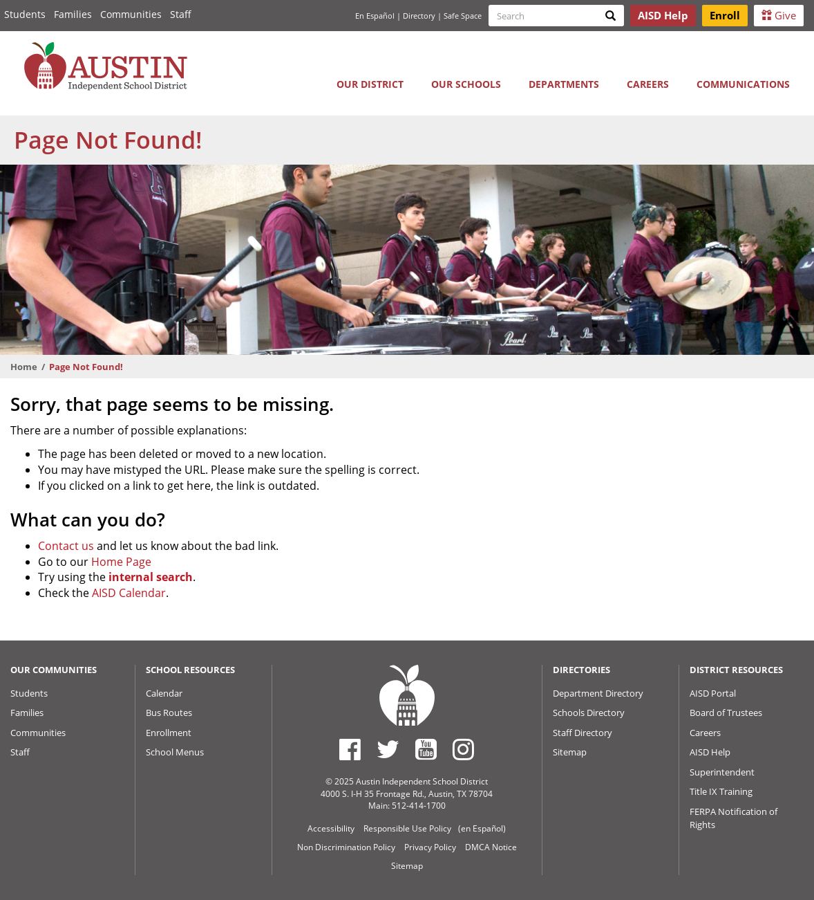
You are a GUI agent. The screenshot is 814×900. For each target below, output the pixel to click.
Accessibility (330, 828)
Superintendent (722, 772)
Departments (564, 84)
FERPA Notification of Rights (733, 818)
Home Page (121, 561)
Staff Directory (582, 732)
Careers (648, 84)
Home (23, 366)
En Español (375, 15)
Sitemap (570, 752)
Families (73, 14)
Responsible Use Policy (407, 828)
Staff (180, 14)
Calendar (164, 693)
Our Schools (466, 84)
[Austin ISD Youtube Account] (426, 749)
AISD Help (710, 752)
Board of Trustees (726, 712)
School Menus (175, 752)
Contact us (66, 545)
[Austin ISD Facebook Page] (350, 749)
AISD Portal (713, 693)
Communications (743, 84)
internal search (150, 577)
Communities (131, 14)
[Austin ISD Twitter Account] (388, 749)
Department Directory (598, 693)
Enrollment (168, 732)
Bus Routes (169, 712)
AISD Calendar (129, 592)
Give (778, 15)
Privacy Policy (430, 847)
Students (25, 14)
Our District (370, 84)
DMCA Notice (491, 847)
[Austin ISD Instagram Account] (463, 749)
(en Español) (482, 828)
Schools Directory (589, 712)
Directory (419, 15)
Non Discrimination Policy (346, 847)
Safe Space (463, 15)
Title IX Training (721, 791)
